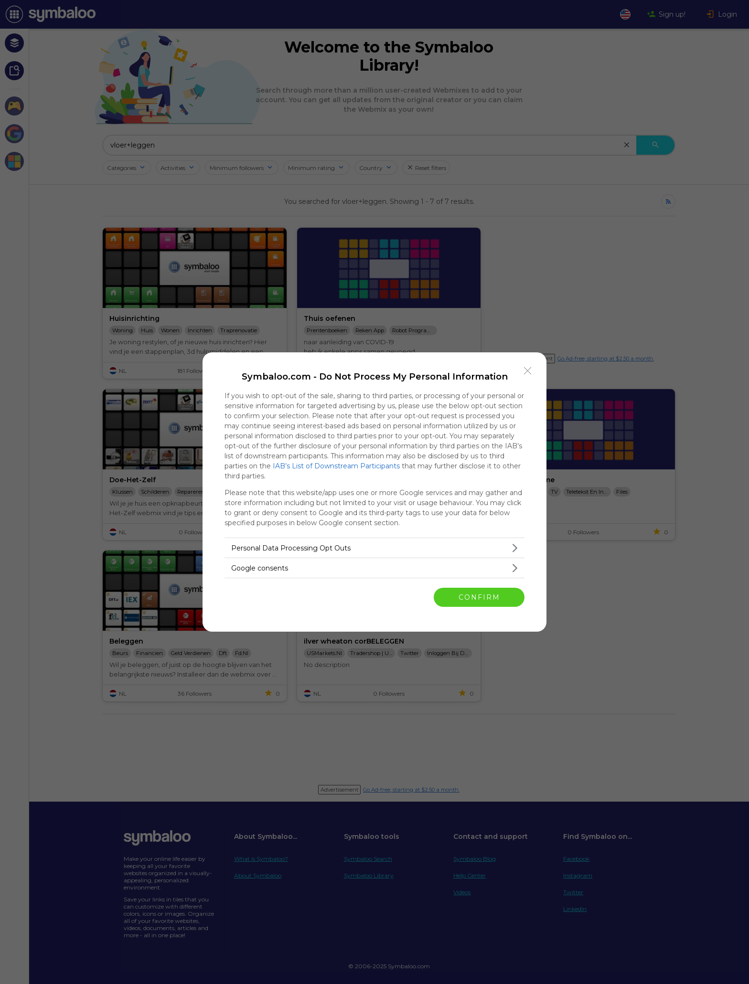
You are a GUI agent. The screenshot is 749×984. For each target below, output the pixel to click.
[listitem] (374, 548)
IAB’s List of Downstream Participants (336, 466)
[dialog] (374, 492)
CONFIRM (479, 597)
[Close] (528, 371)
